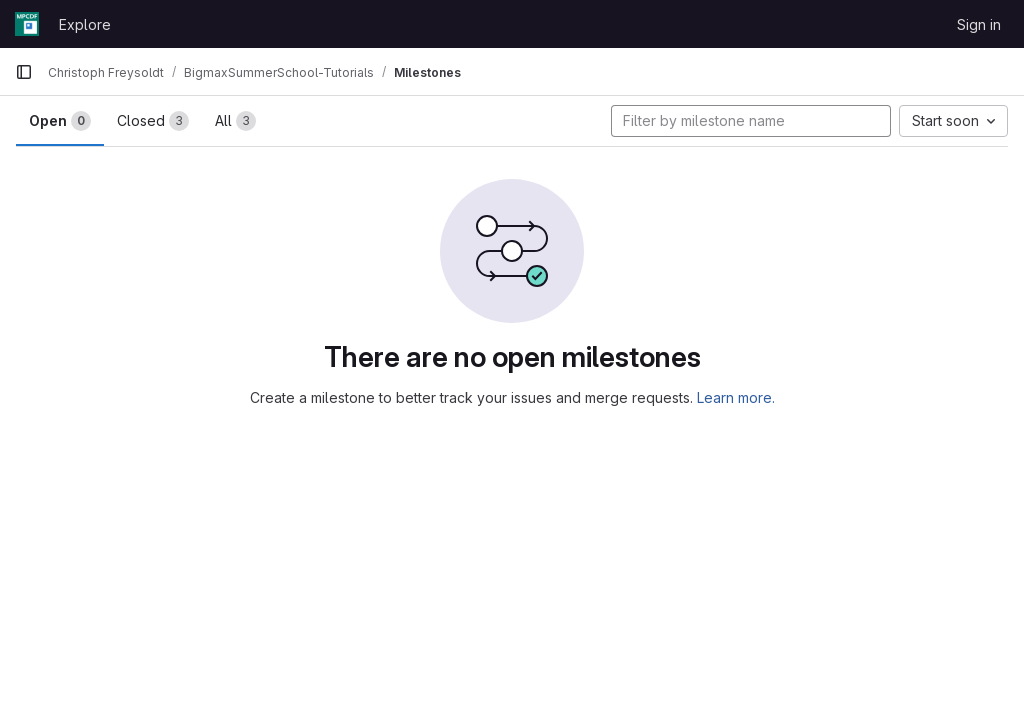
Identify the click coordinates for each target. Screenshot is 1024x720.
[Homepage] (27, 24)
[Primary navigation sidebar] (24, 72)
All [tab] (235, 121)
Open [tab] (60, 121)
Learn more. (736, 397)
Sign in (979, 24)
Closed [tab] (153, 121)
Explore (85, 24)
